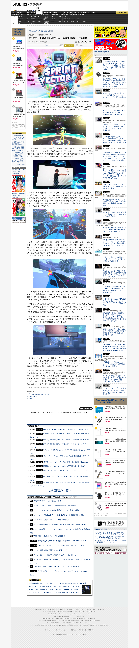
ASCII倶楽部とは (20, 164)
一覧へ (124, 529)
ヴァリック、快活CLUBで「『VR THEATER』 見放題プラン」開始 (59, 515)
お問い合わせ (82, 630)
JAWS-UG (55, 614)
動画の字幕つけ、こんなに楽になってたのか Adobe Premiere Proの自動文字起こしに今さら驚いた (68, 583)
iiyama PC (66, 611)
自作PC (66, 12)
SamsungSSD (45, 19)
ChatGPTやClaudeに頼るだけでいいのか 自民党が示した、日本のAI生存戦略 (59, 586)
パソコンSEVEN (46, 17)
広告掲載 (90, 630)
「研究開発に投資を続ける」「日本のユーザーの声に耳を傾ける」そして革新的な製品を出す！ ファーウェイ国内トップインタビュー (114, 139)
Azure (40, 21)
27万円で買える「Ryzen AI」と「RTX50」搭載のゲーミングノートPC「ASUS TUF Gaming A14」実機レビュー (72, 592)
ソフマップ (40, 23)
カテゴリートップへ (86, 408)
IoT (21, 12)
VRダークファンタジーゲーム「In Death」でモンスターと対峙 (61, 545)
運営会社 (73, 630)
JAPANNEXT (33, 23)
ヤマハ (78, 21)
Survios (31, 398)
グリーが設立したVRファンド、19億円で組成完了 (52, 520)
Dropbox (53, 21)
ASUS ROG (33, 19)
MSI (53, 17)
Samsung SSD (46, 618)
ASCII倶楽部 (122, 12)
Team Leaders (70, 620)
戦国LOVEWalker (104, 625)
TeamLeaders (54, 14)
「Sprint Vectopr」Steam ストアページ (42, 394)
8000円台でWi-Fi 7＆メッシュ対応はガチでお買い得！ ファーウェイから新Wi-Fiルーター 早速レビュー (114, 202)
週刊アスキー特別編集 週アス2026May (19, 171)
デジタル (35, 4)
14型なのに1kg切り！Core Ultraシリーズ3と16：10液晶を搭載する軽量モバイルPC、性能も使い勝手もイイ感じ (114, 332)
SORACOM (63, 618)
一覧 (61, 45)
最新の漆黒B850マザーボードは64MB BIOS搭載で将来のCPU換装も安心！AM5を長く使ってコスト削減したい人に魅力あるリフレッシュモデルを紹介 (114, 82)
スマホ (80, 12)
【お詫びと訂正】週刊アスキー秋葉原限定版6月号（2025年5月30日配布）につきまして (110, 537)
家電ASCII (29, 14)
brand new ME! (80, 616)
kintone (34, 21)
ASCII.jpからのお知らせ (102, 529)
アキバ (75, 12)
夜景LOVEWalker (74, 625)
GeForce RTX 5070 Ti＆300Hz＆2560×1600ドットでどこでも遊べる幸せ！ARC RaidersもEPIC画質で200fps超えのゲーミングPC (114, 347)
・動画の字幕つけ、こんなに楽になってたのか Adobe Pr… (18, 137)
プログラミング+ (63, 14)
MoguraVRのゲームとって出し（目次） (48, 501)
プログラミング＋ (79, 620)
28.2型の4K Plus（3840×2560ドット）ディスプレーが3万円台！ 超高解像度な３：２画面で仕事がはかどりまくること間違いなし (114, 242)
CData (59, 21)
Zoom (84, 21)
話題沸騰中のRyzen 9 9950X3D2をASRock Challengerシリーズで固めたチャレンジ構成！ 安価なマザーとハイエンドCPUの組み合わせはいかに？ (114, 65)
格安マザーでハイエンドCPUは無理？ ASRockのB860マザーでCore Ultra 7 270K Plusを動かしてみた (114, 302)
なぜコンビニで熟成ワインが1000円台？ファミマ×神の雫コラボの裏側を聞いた (114, 186)
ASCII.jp (20, 4)
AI (18, 12)
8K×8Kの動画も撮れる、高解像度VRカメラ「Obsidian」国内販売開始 (60, 524)
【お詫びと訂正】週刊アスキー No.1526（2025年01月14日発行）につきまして (111, 541)
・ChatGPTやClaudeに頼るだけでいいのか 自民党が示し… (18, 143)
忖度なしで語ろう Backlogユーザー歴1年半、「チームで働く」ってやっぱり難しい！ (114, 259)
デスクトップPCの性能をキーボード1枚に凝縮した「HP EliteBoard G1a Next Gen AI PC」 (114, 112)
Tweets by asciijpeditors (101, 52)
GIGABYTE (40, 19)
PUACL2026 (81, 14)
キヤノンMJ (27, 23)
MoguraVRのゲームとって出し (39, 31)
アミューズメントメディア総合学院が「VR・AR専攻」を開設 (57, 510)
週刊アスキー (46, 14)
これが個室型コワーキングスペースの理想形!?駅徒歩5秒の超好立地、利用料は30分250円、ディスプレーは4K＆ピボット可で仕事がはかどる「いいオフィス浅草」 (114, 156)
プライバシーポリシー (62, 630)
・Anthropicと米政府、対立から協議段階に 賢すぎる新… (18, 160)
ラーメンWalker (34, 625)
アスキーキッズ (15, 14)
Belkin (78, 19)
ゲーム (94, 12)
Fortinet (72, 21)
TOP (36, 609)
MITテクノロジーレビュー (85, 622)
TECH (33, 12)
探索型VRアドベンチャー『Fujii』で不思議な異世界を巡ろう (64, 466)
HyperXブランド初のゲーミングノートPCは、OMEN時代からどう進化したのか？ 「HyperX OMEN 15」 (114, 127)
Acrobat (27, 21)
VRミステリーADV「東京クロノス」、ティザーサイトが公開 (56, 566)
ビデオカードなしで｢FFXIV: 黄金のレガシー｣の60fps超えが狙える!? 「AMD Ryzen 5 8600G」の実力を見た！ (114, 391)
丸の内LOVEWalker (94, 625)
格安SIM (23, 14)
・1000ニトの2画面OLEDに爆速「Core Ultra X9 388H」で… (18, 148)
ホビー (61, 12)
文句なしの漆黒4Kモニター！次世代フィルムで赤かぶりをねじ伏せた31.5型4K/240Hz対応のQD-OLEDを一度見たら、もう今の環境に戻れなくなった (114, 174)
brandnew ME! (46, 23)
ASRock (53, 19)
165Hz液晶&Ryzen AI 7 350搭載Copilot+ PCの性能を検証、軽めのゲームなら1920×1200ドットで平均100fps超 (114, 289)
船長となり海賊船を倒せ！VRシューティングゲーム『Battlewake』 (66, 440)
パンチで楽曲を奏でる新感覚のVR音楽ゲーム (50, 550)
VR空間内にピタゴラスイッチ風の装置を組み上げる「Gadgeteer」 (66, 462)
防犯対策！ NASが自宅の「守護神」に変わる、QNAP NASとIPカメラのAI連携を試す (114, 214)
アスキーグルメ (38, 14)
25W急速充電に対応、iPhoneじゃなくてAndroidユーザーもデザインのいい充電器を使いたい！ (114, 229)
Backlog (66, 21)
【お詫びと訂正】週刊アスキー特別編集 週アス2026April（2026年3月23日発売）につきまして (110, 533)
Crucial (59, 19)
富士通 (20, 17)
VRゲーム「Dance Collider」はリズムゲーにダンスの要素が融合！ (66, 429)
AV (71, 12)
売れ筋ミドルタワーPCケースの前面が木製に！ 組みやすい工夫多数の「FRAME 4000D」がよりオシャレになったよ (114, 274)
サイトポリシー (49, 630)
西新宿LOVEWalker (64, 625)
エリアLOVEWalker (44, 625)
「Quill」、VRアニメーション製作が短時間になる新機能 (55, 505)
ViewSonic (72, 19)
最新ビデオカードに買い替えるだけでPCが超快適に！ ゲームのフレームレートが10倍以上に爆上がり (114, 96)
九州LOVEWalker (84, 625)
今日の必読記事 (50, 622)
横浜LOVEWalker (54, 625)
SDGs (70, 14)
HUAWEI (66, 19)
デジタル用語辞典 (67, 622)
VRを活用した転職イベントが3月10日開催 (49, 536)
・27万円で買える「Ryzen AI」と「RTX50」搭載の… (18, 154)
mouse (27, 17)
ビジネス (26, 12)
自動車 (55, 12)
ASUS (59, 17)
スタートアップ (87, 12)
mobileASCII (75, 622)
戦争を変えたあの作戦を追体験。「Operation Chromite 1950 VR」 (62, 541)
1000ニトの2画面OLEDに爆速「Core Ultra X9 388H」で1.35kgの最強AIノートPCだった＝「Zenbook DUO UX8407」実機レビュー (79, 589)
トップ (14, 12)
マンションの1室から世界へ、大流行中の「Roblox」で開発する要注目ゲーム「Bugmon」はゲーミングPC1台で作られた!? (114, 379)
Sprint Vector (32, 396)
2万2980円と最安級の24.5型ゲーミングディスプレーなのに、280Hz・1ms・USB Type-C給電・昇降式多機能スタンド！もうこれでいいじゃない (114, 317)
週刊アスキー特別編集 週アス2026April (19, 195)
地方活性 (75, 14)
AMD (27, 19)
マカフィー (21, 23)
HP (66, 17)
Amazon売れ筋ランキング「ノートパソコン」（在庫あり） (18, 32)
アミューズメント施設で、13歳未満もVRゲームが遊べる (55, 555)
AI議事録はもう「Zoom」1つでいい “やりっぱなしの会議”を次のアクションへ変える (114, 364)
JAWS (20, 21)
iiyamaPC (33, 17)
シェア (48, 45)
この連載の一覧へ (60, 490)
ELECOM (20, 19)
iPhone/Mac (47, 12)
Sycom (40, 17)
